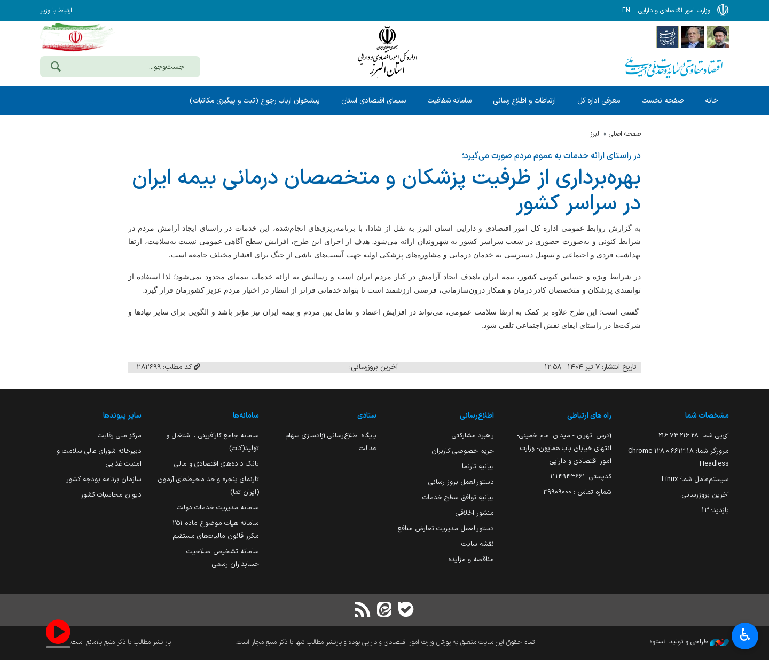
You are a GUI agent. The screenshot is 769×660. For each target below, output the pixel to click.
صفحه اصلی (625, 134)
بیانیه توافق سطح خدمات (458, 497)
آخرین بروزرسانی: (704, 495)
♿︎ (745, 636)
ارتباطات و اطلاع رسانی (524, 100)
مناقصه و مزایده (471, 559)
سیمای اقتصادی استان (373, 100)
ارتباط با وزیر (56, 10)
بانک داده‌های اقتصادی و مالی (216, 464)
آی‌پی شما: (693, 435)
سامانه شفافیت (449, 100)
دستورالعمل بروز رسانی (461, 482)
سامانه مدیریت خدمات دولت (218, 507)
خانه (711, 100)
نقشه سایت (477, 544)
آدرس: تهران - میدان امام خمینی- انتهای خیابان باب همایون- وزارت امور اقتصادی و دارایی (564, 448)
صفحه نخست (662, 100)
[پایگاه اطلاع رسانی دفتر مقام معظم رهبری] (718, 36)
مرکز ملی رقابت (120, 435)
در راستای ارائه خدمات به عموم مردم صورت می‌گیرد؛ (551, 156)
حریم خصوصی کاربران (462, 451)
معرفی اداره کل (598, 100)
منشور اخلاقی (475, 513)
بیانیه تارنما (478, 466)
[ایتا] (384, 610)
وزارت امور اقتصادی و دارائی (387, 52)
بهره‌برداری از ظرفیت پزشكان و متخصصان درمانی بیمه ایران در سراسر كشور (386, 191)
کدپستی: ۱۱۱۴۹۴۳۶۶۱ (580, 477)
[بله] (406, 610)
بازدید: (715, 510)
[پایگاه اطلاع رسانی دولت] (667, 36)
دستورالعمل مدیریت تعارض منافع (446, 528)
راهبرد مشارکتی (473, 435)
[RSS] (363, 610)
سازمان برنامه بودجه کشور (104, 479)
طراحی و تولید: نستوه (689, 642)
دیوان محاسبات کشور (111, 495)
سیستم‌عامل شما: (695, 479)
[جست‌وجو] (56, 68)
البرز (595, 134)
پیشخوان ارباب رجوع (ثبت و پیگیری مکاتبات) (255, 100)
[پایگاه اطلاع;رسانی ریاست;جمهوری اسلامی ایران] (692, 36)
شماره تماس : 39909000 (577, 492)
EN (626, 10)
